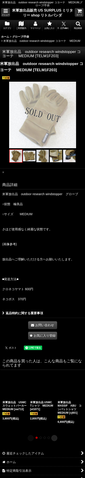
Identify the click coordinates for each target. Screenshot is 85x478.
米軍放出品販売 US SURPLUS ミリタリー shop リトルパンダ (42, 12)
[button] (5, 12)
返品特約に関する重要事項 (22, 313)
